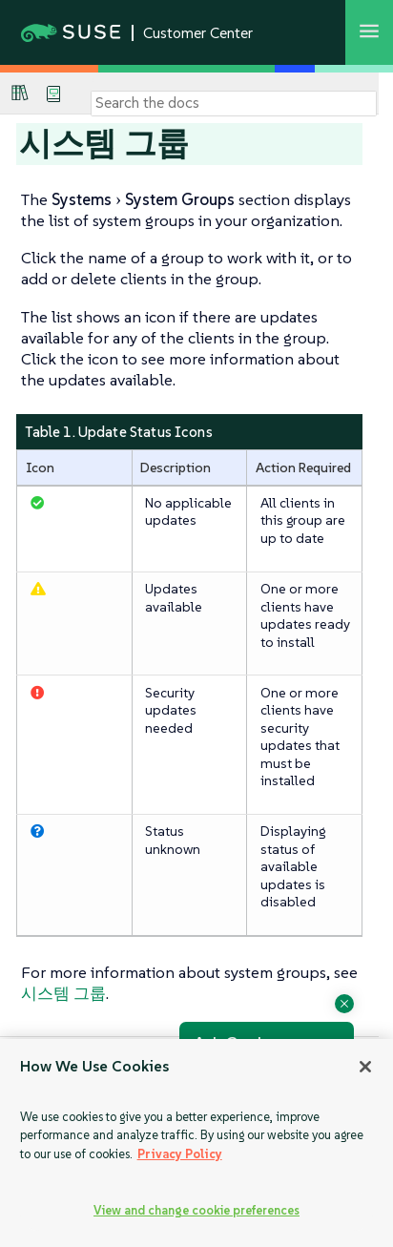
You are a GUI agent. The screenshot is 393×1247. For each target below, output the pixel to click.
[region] (196, 1143)
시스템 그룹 (63, 993)
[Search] (234, 103)
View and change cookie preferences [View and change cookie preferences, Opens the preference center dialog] (196, 1210)
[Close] (365, 1067)
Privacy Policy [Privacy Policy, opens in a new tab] (179, 1154)
